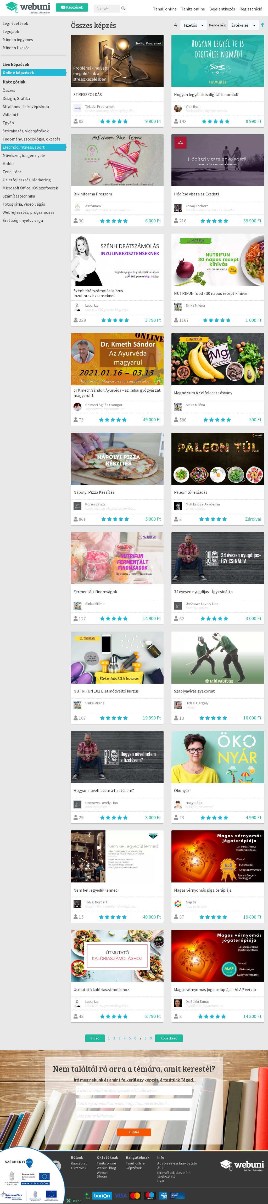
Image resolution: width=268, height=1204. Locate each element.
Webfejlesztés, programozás (28, 212)
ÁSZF (161, 1168)
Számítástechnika (19, 196)
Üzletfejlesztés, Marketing (27, 179)
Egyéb (8, 122)
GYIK (160, 1181)
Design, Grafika (16, 98)
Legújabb (11, 31)
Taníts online (193, 9)
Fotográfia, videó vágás (24, 204)
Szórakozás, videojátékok (26, 130)
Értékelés (243, 25)
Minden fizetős (16, 47)
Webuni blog (106, 1168)
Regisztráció (250, 9)
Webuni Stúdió (102, 1174)
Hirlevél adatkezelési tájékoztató (173, 1174)
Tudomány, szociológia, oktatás (31, 139)
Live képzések (16, 64)
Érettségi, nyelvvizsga (23, 220)
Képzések (72, 7)
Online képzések (18, 72)
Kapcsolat (79, 1163)
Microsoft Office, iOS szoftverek (30, 187)
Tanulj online (165, 9)
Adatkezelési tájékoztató (177, 1163)
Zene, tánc (12, 171)
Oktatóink (78, 1168)
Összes (9, 90)
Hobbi (8, 163)
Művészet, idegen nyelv (24, 155)
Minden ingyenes (18, 39)
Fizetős (194, 25)
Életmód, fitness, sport (24, 147)
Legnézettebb (15, 23)
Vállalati (10, 114)
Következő (168, 1038)
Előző (95, 1038)
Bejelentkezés (222, 9)
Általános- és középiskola (26, 106)
